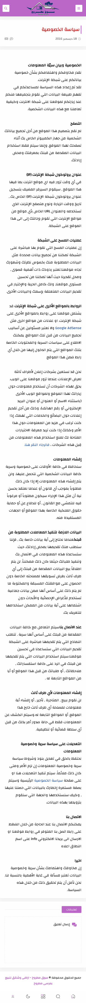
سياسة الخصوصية (48, 780)
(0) (9, 39)
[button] (73, 997)
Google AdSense (67, 328)
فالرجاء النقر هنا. (37, 444)
